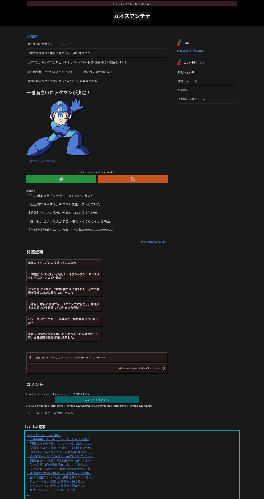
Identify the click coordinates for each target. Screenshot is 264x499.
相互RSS (183, 90)
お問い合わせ (186, 72)
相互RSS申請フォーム (191, 99)
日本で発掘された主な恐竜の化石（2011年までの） (60, 53)
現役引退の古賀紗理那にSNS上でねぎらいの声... (60, 432)
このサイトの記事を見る (41, 161)
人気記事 (32, 36)
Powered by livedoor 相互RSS (46, 459)
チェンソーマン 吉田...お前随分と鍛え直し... (57, 440)
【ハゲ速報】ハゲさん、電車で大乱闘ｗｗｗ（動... (61, 428)
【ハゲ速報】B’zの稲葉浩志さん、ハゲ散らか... (59, 424)
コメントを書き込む (97, 358)
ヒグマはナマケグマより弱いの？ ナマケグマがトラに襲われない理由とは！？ (77, 62)
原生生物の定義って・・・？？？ (48, 43)
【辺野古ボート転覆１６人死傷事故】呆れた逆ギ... (61, 419)
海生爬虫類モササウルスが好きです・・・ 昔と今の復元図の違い (69, 72)
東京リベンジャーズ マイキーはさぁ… (54, 449)
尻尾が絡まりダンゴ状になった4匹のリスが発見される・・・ (66, 81)
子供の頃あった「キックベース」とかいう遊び (59, 398)
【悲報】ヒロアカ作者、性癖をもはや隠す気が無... (61, 407)
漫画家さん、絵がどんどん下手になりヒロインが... (62, 415)
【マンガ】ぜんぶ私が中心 (44, 394)
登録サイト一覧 (187, 81)
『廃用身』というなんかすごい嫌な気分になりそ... (61, 411)
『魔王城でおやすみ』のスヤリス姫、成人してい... (61, 402)
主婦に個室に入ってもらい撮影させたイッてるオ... (62, 436)
